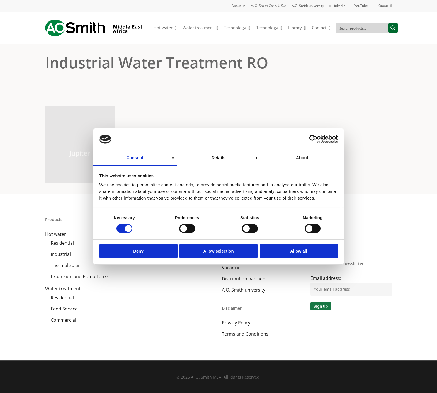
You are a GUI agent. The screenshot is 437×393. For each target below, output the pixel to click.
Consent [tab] (135, 157)
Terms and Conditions (245, 334)
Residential (62, 243)
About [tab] (302, 157)
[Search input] (362, 28)
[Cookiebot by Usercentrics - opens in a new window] (313, 139)
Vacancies (232, 268)
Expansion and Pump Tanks (80, 276)
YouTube (319, 245)
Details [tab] (218, 157)
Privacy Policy (236, 323)
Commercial (63, 320)
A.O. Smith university (243, 290)
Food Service (64, 309)
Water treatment (63, 289)
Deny (138, 251)
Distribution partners (244, 279)
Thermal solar (65, 265)
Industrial (61, 254)
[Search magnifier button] (393, 28)
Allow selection (218, 251)
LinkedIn (319, 234)
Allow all (298, 251)
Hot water (55, 234)
